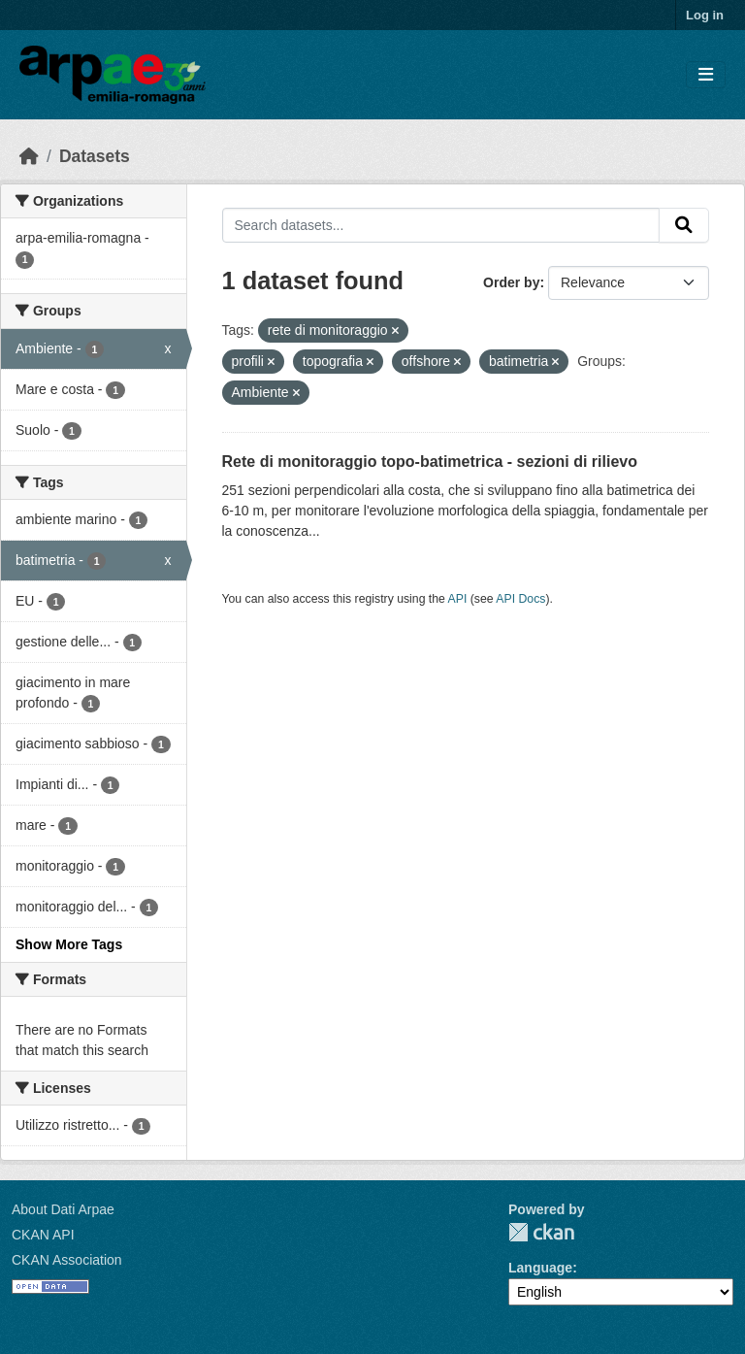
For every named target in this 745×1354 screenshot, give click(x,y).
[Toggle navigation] (706, 75)
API (458, 599)
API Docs (520, 599)
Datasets (94, 156)
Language (540, 1267)
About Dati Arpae (63, 1209)
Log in (705, 15)
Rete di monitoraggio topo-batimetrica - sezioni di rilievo (429, 461)
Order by (511, 282)
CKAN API (43, 1234)
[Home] (29, 156)
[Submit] (684, 225)
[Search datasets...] (441, 225)
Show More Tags (69, 944)
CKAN (541, 1232)
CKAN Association (67, 1260)
